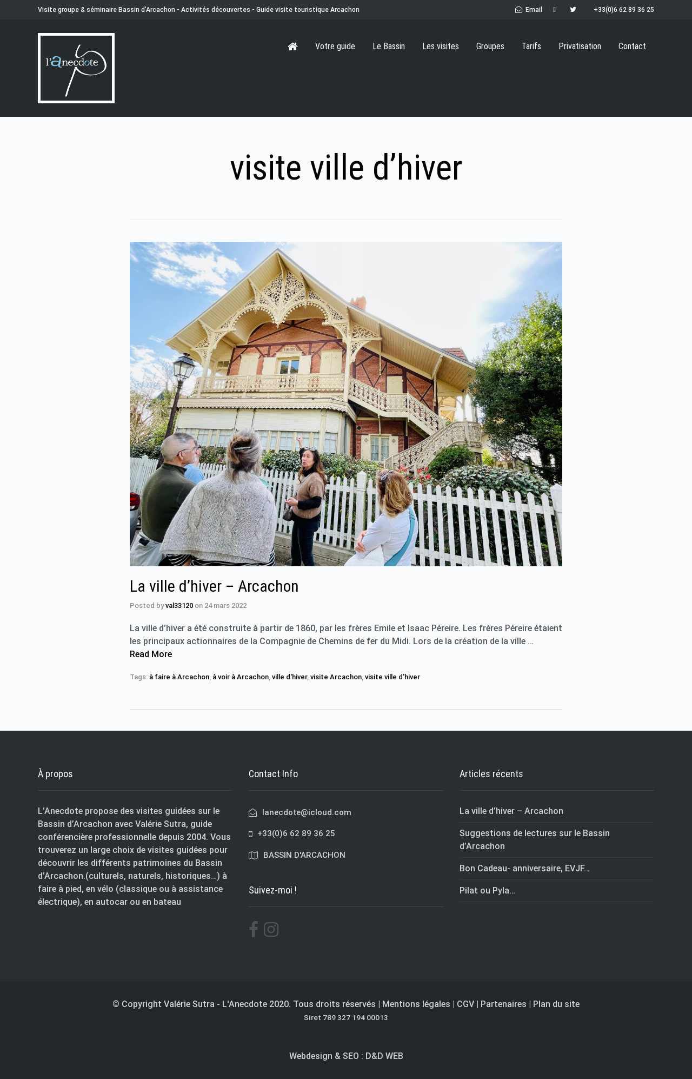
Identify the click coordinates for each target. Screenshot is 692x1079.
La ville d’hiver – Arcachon (214, 586)
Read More (151, 654)
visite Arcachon (336, 677)
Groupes (490, 46)
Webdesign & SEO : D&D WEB (346, 1056)
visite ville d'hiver (392, 677)
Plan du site (556, 1004)
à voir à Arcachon (240, 677)
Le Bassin (388, 46)
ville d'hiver (289, 677)
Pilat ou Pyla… (487, 890)
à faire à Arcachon (179, 677)
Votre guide (335, 46)
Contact (632, 46)
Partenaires (504, 1004)
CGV (465, 1004)
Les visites (440, 46)
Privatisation (579, 46)
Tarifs (531, 46)
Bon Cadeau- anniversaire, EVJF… (525, 868)
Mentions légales (416, 1004)
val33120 (179, 605)
